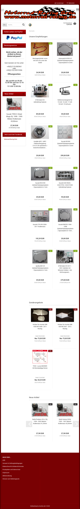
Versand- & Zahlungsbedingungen (12, 463)
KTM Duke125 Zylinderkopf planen (40, 101)
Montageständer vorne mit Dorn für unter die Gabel (40, 61)
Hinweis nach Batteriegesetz (10, 479)
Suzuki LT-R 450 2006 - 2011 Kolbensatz (40, 226)
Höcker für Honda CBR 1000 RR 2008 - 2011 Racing (40, 327)
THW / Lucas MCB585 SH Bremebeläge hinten (40, 367)
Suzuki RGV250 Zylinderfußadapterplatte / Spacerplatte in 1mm (40, 185)
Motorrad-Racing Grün (10, 139)
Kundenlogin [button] (59, 3)
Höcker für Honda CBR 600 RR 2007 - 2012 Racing (65, 327)
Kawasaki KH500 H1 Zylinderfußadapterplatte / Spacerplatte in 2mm (65, 61)
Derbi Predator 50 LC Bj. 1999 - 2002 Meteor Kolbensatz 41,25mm (40, 422)
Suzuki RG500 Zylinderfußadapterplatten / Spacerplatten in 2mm (65, 144)
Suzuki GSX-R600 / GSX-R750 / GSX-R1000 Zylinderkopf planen (65, 185)
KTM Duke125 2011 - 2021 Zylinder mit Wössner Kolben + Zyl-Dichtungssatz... (65, 269)
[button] (29, 424)
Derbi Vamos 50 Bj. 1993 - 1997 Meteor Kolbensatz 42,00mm (65, 422)
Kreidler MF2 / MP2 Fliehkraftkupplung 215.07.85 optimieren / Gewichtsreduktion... (40, 145)
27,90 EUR (14, 126)
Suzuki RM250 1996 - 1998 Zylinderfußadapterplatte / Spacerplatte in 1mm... (65, 228)
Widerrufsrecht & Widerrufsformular (13, 466)
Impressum (5, 473)
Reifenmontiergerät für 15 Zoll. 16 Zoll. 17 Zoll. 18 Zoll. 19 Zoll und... (65, 102)
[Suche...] (4, 25)
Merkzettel (70, 3)
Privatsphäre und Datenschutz (11, 470)
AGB (3, 460)
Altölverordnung (7, 476)
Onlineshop (33, 506)
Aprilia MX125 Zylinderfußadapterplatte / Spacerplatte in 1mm (40, 268)
